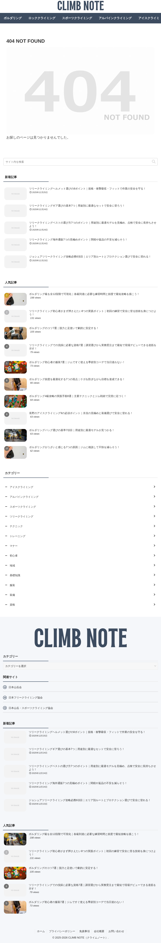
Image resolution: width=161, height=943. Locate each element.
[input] (80, 162)
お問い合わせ (116, 931)
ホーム (41, 931)
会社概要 (99, 931)
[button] (153, 162)
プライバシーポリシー (62, 931)
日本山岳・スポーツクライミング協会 (31, 708)
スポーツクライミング (77, 18)
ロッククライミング (41, 18)
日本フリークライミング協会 (26, 697)
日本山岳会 (15, 687)
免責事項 (84, 931)
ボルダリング (13, 18)
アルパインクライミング (115, 18)
